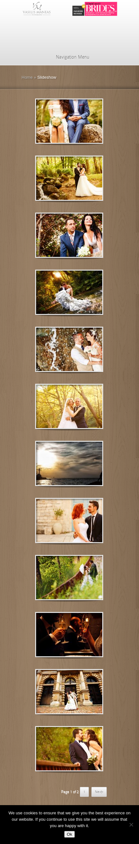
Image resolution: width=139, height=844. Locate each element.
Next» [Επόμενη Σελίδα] (99, 792)
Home (27, 77)
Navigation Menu (68, 57)
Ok (69, 834)
